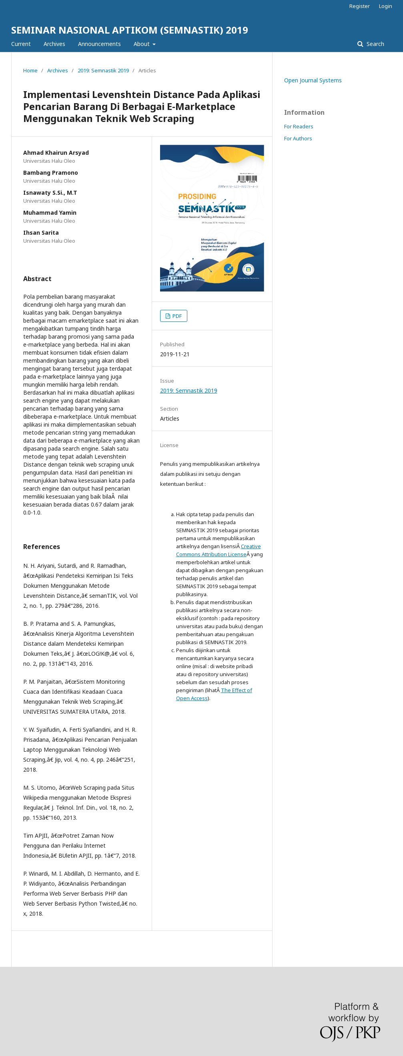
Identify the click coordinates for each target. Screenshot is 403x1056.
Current (21, 44)
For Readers (298, 126)
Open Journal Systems (313, 80)
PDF (176, 315)
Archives (54, 44)
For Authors (298, 138)
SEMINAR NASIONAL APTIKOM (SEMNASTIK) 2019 (129, 29)
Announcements (99, 44)
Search (374, 44)
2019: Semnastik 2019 (103, 70)
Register (359, 6)
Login (385, 6)
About (142, 44)
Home (30, 70)
